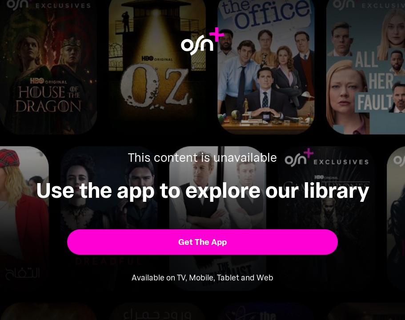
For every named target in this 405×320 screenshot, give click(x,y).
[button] (202, 242)
